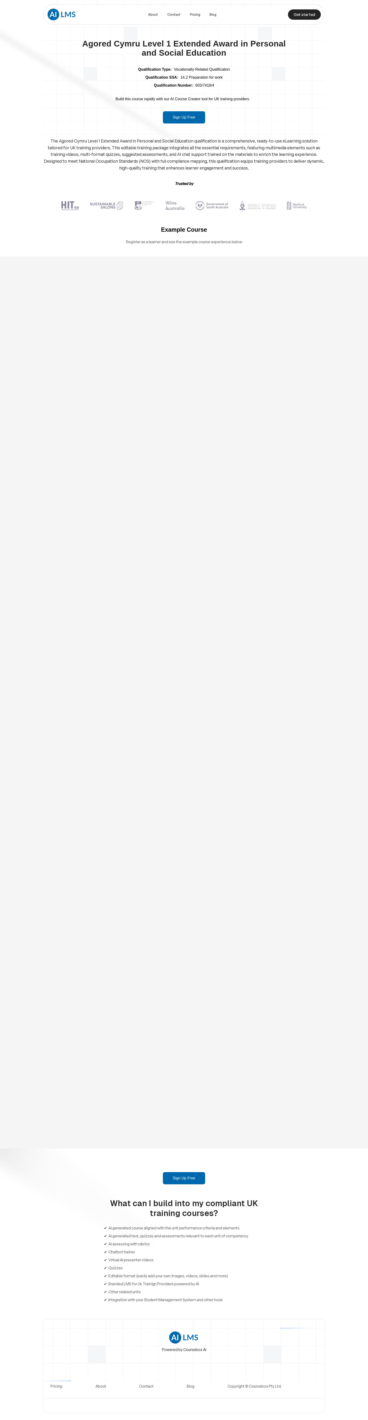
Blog (213, 14)
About (153, 14)
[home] (62, 14)
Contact (173, 14)
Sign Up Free (184, 117)
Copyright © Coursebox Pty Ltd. (254, 1386)
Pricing (195, 14)
